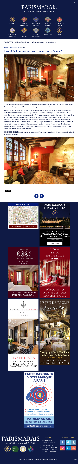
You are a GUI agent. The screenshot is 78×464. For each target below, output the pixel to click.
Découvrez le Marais (47, 21)
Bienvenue (12, 21)
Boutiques (21, 47)
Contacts (49, 437)
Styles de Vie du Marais (12, 32)
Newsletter (48, 31)
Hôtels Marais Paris (24, 21)
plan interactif (30, 226)
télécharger (16, 226)
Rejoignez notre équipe (49, 447)
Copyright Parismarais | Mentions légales (44, 459)
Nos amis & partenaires (49, 452)
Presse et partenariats (49, 449)
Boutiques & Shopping (36, 21)
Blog (59, 31)
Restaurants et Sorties (59, 21)
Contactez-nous (47, 441)
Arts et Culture (24, 32)
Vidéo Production (47, 445)
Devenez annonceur (48, 443)
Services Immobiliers (36, 32)
